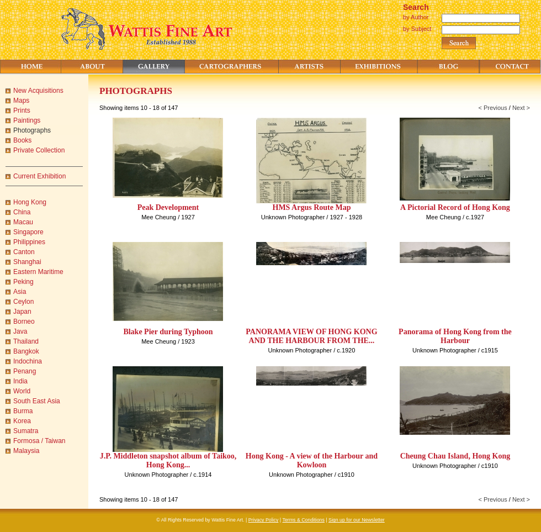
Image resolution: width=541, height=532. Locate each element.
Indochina (27, 361)
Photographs (32, 130)
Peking (23, 282)
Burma (23, 411)
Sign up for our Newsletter (356, 520)
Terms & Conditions (304, 520)
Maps (21, 100)
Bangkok (26, 351)
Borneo (24, 321)
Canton (24, 252)
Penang (24, 371)
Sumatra (25, 431)
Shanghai (27, 262)
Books (22, 140)
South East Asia (36, 401)
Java (20, 331)
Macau (23, 222)
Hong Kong (29, 202)
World (21, 391)
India (20, 381)
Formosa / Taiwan (39, 441)
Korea (22, 421)
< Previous (492, 107)
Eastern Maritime (38, 272)
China (21, 212)
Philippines (29, 242)
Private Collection (39, 150)
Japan (22, 311)
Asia (19, 292)
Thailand (26, 341)
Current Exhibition (39, 176)
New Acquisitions (38, 90)
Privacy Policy (263, 520)
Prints (21, 110)
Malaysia (26, 451)
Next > (521, 107)
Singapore (28, 232)
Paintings (26, 120)
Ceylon (23, 301)
